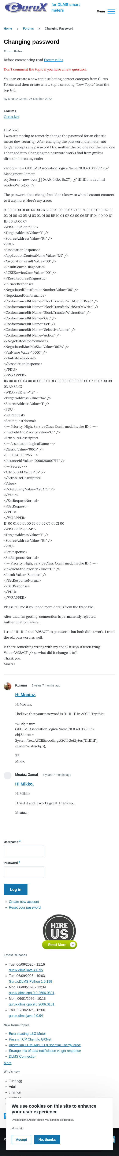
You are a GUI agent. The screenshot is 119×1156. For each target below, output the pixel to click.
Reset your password (25, 907)
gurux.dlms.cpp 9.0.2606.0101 (31, 1004)
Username (11, 842)
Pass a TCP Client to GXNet (30, 1039)
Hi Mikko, (24, 784)
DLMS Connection (22, 1056)
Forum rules (53, 60)
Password (11, 862)
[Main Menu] (104, 11)
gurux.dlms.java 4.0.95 (26, 970)
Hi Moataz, (25, 694)
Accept (21, 1139)
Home (8, 28)
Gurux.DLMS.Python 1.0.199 (30, 981)
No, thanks (47, 1139)
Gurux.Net (11, 117)
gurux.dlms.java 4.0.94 (26, 1016)
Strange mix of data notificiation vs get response (45, 1051)
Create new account (24, 902)
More (7, 1063)
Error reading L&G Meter (27, 1033)
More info (17, 1128)
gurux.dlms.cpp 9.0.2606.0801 (31, 993)
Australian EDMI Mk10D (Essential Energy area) (45, 1045)
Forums (28, 28)
